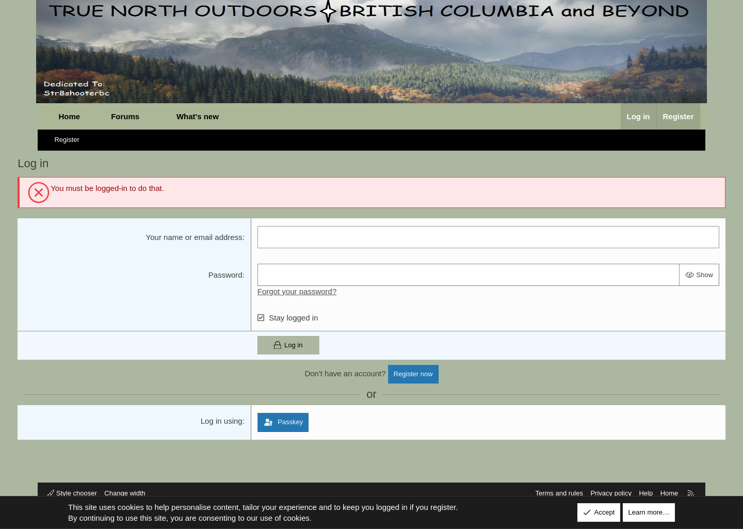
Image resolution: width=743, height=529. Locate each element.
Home (73, 116)
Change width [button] (128, 493)
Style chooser (75, 493)
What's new (201, 116)
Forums (129, 116)
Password (233, 274)
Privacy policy (607, 493)
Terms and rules (555, 493)
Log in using (229, 420)
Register (70, 139)
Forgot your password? (304, 291)
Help (643, 493)
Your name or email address (202, 237)
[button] (154, 116)
